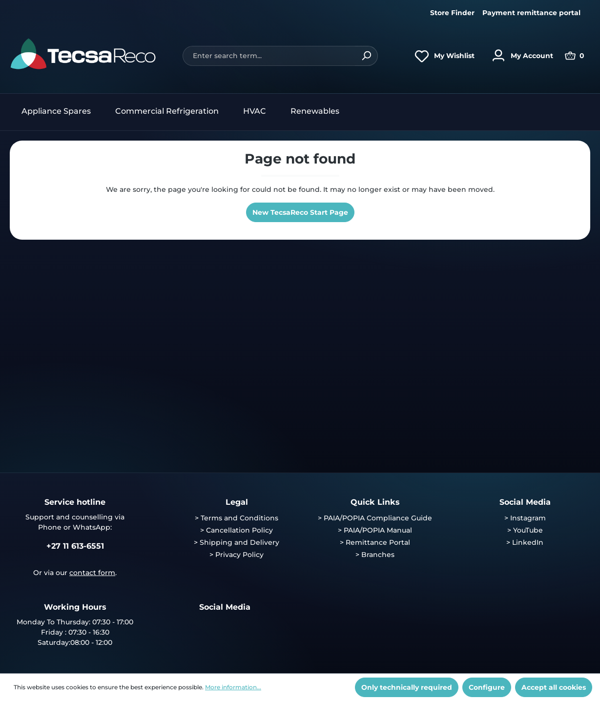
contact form (92, 572)
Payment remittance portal (531, 12)
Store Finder (452, 12)
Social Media (525, 502)
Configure (487, 687)
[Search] (366, 56)
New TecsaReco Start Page (300, 212)
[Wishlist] (442, 55)
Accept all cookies (553, 687)
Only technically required (406, 687)
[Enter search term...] (269, 56)
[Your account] (519, 55)
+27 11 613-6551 (75, 546)
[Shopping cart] (574, 55)
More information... (233, 687)
